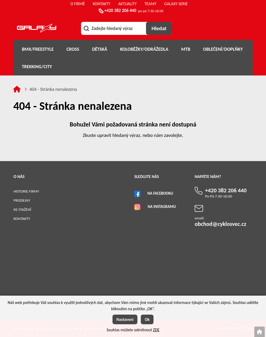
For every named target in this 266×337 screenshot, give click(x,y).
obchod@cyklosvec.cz (220, 223)
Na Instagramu (162, 206)
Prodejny (22, 200)
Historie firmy (26, 191)
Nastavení (125, 319)
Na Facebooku (160, 193)
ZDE (156, 329)
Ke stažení (22, 209)
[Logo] (36, 29)
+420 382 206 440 (120, 10)
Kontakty (22, 218)
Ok (147, 319)
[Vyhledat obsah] (159, 28)
